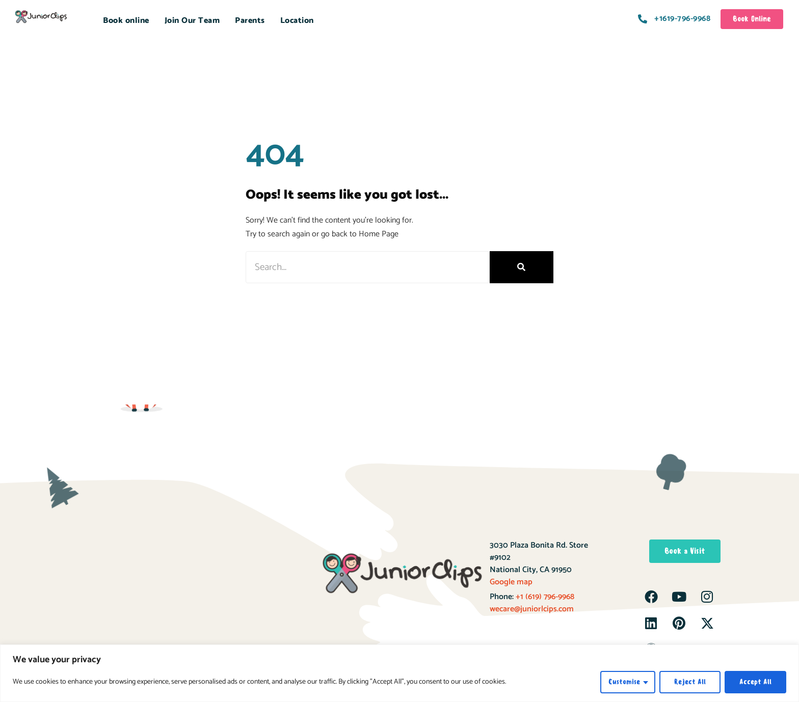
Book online (126, 21)
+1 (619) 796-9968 (544, 597)
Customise (624, 682)
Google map (511, 582)
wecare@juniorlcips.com (532, 609)
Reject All (690, 682)
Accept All (755, 682)
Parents (250, 21)
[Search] (521, 267)
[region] (399, 673)
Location (297, 21)
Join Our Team (192, 21)
